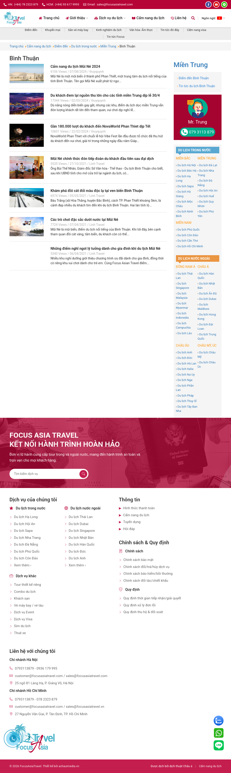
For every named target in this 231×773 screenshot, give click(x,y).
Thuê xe (20, 633)
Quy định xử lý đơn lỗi (139, 605)
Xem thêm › (22, 565)
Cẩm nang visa (196, 30)
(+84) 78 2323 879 (26, 4)
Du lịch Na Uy (186, 374)
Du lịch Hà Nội (187, 165)
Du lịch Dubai (207, 299)
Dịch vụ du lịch (110, 18)
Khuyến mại (52, 30)
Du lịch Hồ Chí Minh (190, 246)
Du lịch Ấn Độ (208, 293)
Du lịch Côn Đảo (188, 235)
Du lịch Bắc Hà (187, 170)
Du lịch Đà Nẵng (26, 544)
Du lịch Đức (185, 358)
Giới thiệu (77, 18)
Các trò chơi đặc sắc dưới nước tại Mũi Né (84, 219)
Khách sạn (22, 598)
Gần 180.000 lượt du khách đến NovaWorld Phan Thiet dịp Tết (100, 126)
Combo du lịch (25, 592)
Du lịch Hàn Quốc (82, 544)
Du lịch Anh (185, 352)
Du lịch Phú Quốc (189, 229)
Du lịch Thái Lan (81, 517)
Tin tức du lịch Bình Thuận (196, 86)
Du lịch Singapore (82, 531)
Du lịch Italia (186, 369)
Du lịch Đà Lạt (208, 165)
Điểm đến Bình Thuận (193, 78)
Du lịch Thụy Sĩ (187, 401)
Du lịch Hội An (208, 190)
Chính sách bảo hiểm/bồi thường (148, 574)
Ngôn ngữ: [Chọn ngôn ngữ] (213, 18)
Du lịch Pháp (186, 395)
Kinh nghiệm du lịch (109, 30)
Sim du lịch (22, 626)
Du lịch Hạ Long (26, 517)
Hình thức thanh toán (139, 508)
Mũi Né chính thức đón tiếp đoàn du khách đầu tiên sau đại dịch (102, 158)
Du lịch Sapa (186, 186)
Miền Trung (191, 65)
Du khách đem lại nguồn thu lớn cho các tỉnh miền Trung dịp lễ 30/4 (105, 95)
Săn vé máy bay (78, 30)
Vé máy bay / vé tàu (28, 605)
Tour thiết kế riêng (27, 585)
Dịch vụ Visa (23, 619)
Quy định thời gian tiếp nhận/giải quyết (152, 598)
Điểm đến (31, 30)
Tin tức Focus (116, 36)
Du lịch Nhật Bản (81, 538)
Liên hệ (179, 18)
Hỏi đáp (129, 529)
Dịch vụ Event (24, 612)
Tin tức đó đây (169, 30)
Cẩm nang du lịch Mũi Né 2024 (75, 66)
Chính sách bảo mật (138, 560)
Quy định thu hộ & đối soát (143, 612)
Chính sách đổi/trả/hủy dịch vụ (146, 567)
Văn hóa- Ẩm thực (141, 30)
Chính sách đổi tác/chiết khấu (145, 581)
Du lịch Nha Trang (27, 538)
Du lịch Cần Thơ (188, 240)
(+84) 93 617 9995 (67, 4)
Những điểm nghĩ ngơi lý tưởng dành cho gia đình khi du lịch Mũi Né (105, 248)
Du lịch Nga (185, 380)
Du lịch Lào (185, 333)
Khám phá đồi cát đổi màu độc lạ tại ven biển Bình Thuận (97, 191)
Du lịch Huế (206, 196)
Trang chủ (49, 18)
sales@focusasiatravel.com (115, 4)
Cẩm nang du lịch (148, 18)
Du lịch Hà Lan (187, 363)
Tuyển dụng (132, 522)
